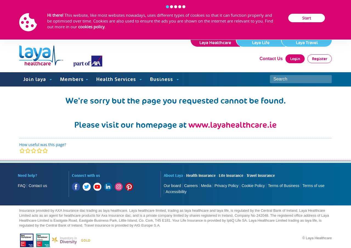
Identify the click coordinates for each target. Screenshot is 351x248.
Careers (191, 185)
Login (295, 58)
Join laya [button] (37, 79)
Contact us (38, 185)
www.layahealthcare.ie (232, 124)
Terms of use (313, 185)
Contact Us (271, 58)
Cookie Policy (253, 185)
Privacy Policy (226, 185)
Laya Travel (307, 43)
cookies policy (91, 26)
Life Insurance (231, 176)
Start (306, 18)
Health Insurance (201, 176)
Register (319, 58)
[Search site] (301, 79)
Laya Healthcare (215, 43)
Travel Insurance (261, 176)
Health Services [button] (119, 79)
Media (206, 185)
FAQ (22, 185)
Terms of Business (283, 185)
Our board (172, 185)
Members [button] (74, 79)
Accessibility (176, 192)
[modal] (33, 151)
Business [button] (164, 79)
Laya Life (261, 43)
